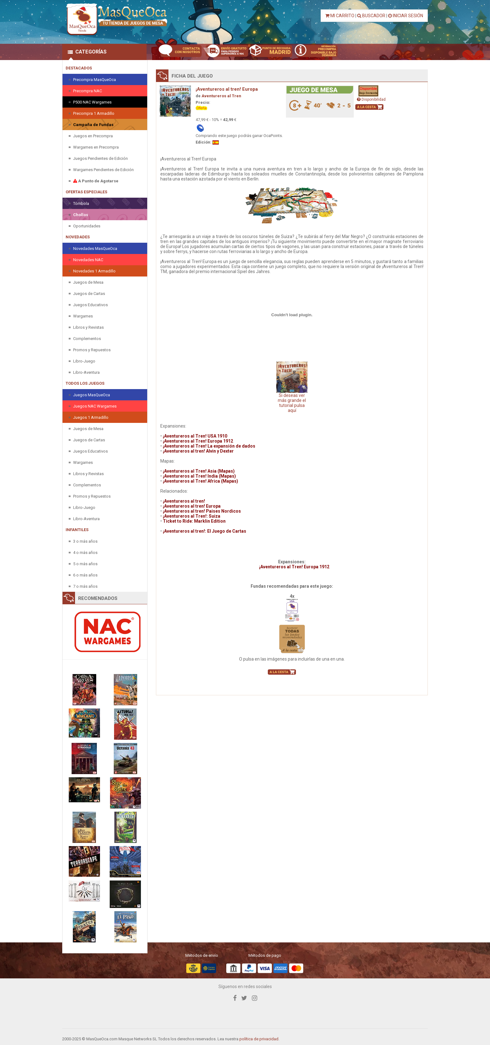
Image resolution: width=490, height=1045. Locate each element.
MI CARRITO (339, 15)
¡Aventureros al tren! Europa (227, 89)
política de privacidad (258, 1039)
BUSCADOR (371, 15)
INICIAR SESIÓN (405, 15)
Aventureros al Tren (221, 96)
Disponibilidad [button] (371, 99)
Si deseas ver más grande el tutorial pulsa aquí (292, 387)
